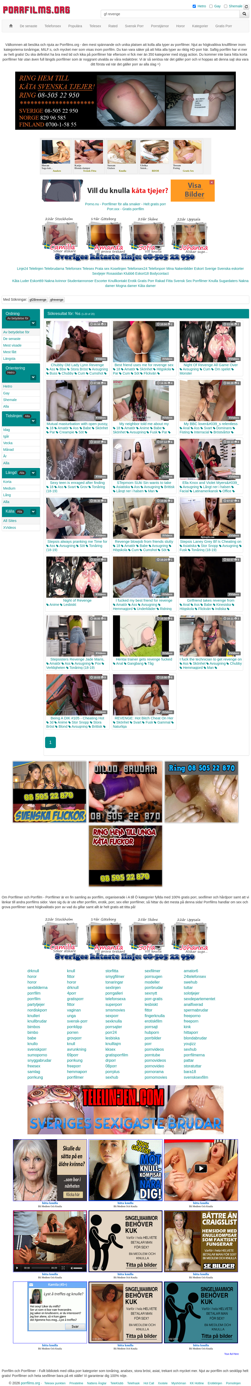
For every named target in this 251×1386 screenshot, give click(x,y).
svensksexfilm (196, 1077)
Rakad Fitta (164, 281)
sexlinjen (113, 987)
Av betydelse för (16, 332)
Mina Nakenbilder (179, 269)
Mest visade (12, 345)
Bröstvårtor (220, 432)
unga (71, 1016)
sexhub (190, 1049)
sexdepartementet (199, 999)
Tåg (149, 663)
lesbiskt (151, 1004)
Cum (80, 373)
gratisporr (75, 999)
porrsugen (153, 976)
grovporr (74, 1038)
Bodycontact (159, 273)
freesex (33, 1066)
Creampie (65, 432)
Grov (82, 487)
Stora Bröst (77, 369)
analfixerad (193, 1004)
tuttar (188, 987)
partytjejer (36, 1004)
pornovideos (155, 1060)
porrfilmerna (194, 1055)
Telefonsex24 (137, 269)
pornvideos (154, 1049)
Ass (50, 369)
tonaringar (114, 982)
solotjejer (192, 993)
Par (50, 432)
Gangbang (133, 663)
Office (225, 491)
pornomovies (156, 1077)
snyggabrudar (39, 1060)
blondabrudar (195, 1038)
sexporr (111, 1016)
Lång (7, 495)
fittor (71, 976)
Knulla (213, 281)
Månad (8, 450)
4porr (71, 993)
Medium (9, 488)
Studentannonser (80, 281)
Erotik (132, 281)
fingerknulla (155, 1016)
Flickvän (148, 373)
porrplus (112, 1072)
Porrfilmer (200, 281)
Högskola (162, 369)
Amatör (128, 369)
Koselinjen (118, 269)
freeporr (74, 1066)
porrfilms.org (30, 1383)
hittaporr (191, 1032)
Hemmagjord (191, 668)
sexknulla (113, 1021)
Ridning (164, 609)
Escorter (100, 281)
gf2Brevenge (38, 299)
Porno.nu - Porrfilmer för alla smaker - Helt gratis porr (125, 204)
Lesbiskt (68, 605)
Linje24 (22, 269)
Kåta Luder (20, 281)
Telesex (88, 269)
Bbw (61, 369)
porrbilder (153, 1038)
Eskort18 (142, 273)
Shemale (235, 6)
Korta (7, 482)
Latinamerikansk (204, 491)
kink (187, 1027)
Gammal (162, 722)
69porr (72, 1055)
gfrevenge (56, 299)
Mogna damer (126, 286)
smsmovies (115, 1010)
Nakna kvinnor (55, 281)
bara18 (190, 1072)
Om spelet (220, 369)
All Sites (9, 520)
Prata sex (102, 269)
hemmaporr (77, 1072)
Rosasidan (114, 273)
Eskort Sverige (205, 269)
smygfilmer (114, 976)
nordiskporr (37, 1010)
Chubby (66, 373)
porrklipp (74, 1027)
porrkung (75, 1060)
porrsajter (113, 1027)
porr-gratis (154, 999)
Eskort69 (36, 281)
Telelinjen (36, 269)
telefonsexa (115, 999)
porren (72, 1032)
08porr (111, 1066)
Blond (61, 726)
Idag (6, 430)
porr (148, 1044)
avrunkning (76, 1049)
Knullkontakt (117, 281)
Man (150, 491)
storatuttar (192, 1066)
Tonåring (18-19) (202, 550)
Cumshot (94, 373)
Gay (217, 6)
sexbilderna (37, 987)
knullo (32, 1044)
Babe (85, 428)
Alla (6, 406)
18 (116, 369)
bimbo (32, 1032)
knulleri (33, 1016)
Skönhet (144, 369)
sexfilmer (152, 971)
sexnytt (151, 993)
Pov (96, 663)
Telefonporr (156, 269)
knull (71, 971)
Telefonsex (73, 269)
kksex (110, 1049)
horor (32, 976)
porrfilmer (75, 1077)
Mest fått (9, 352)
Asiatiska (121, 487)
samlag (33, 1072)
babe (31, 1038)
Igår (6, 436)
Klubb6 (129, 273)
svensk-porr (77, 1021)
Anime (142, 428)
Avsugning (98, 369)
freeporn (191, 1021)
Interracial (200, 432)
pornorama (154, 1072)
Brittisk (168, 487)
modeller (152, 982)
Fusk (152, 432)
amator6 (191, 971)
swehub (190, 982)
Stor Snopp (208, 546)
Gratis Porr (146, 281)
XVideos (9, 528)
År (5, 456)
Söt (135, 373)
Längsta (9, 359)
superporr (113, 1004)
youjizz (190, 1044)
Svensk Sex (183, 281)
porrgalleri (114, 993)
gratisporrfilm (116, 1055)
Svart (206, 428)
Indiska (219, 609)
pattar (189, 1060)
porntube (152, 1055)
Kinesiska (222, 605)
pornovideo (154, 1066)
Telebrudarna (54, 269)
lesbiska (112, 1038)
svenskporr (37, 1049)
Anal (185, 428)
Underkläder (145, 609)
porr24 (111, 1032)
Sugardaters (228, 281)
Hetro (202, 6)
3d (49, 722)
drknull (33, 971)
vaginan (74, 1010)
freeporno (192, 1016)
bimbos (33, 1027)
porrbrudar (154, 987)
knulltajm (113, 1044)
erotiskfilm (153, 1021)
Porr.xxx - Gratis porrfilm (125, 209)
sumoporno (37, 1055)
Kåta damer (147, 286)
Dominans (222, 428)
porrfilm (33, 993)
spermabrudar (196, 1010)
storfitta (111, 971)
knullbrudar (37, 1021)
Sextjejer (98, 273)
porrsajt (151, 1027)
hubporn (152, 1032)
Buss (51, 373)
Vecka (8, 443)
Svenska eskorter (230, 269)
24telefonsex (195, 976)
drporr (110, 1060)
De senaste (12, 339)
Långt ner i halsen (128, 491)
